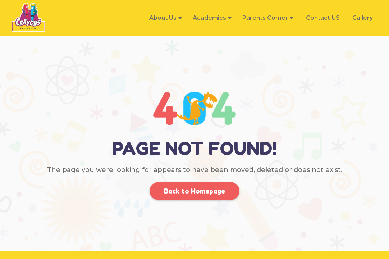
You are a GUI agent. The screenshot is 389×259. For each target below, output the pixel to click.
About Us (163, 17)
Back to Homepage (194, 191)
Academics (209, 17)
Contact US (323, 17)
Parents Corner (265, 17)
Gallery (362, 17)
